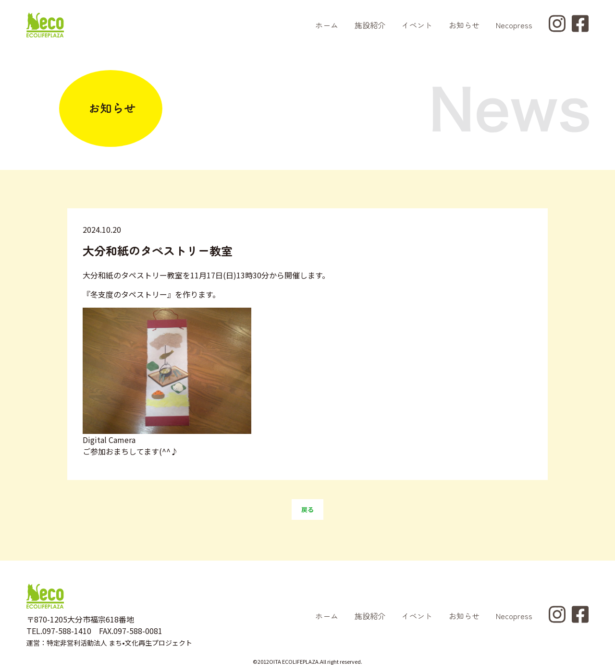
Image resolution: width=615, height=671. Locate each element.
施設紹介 (370, 25)
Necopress (514, 25)
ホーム (326, 25)
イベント (417, 25)
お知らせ (464, 25)
